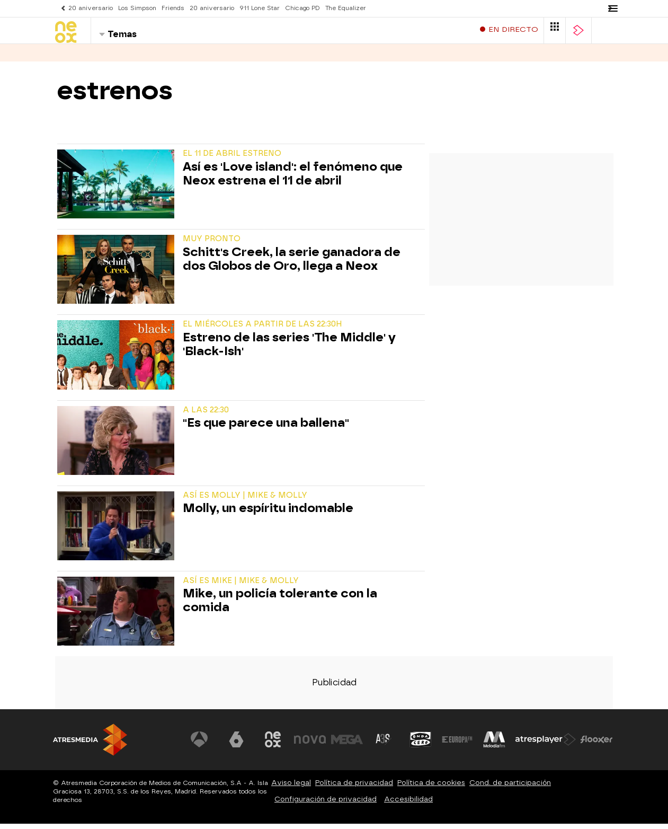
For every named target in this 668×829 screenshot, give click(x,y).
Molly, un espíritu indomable (268, 514)
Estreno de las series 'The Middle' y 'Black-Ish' (289, 350)
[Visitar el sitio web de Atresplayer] (545, 745)
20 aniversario (90, 8)
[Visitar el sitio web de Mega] (347, 745)
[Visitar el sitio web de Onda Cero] (421, 745)
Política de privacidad (354, 788)
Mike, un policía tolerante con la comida (280, 606)
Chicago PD (302, 8)
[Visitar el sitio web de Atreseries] (383, 745)
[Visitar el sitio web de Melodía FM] (494, 745)
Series (69, 57)
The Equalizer (345, 8)
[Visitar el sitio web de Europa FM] (457, 745)
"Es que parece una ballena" (266, 428)
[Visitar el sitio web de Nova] (310, 745)
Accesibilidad (408, 804)
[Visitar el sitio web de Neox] (273, 745)
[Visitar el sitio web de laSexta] (236, 745)
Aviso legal (291, 788)
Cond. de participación (510, 788)
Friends (173, 8)
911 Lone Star (259, 8)
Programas (120, 57)
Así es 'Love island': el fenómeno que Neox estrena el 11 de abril (293, 179)
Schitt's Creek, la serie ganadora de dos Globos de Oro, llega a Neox (291, 264)
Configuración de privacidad (325, 804)
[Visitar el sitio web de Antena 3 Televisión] (199, 745)
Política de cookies (431, 788)
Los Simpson (137, 8)
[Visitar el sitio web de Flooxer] (596, 745)
